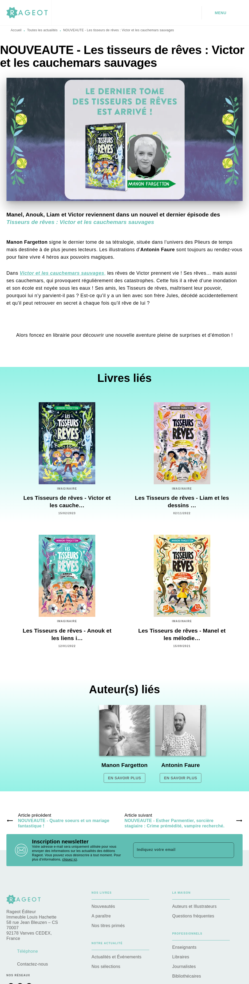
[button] (124, 744)
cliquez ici (69, 859)
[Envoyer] (227, 850)
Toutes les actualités (42, 30)
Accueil (16, 30)
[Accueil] (28, 12)
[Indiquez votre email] (177, 850)
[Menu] (222, 13)
